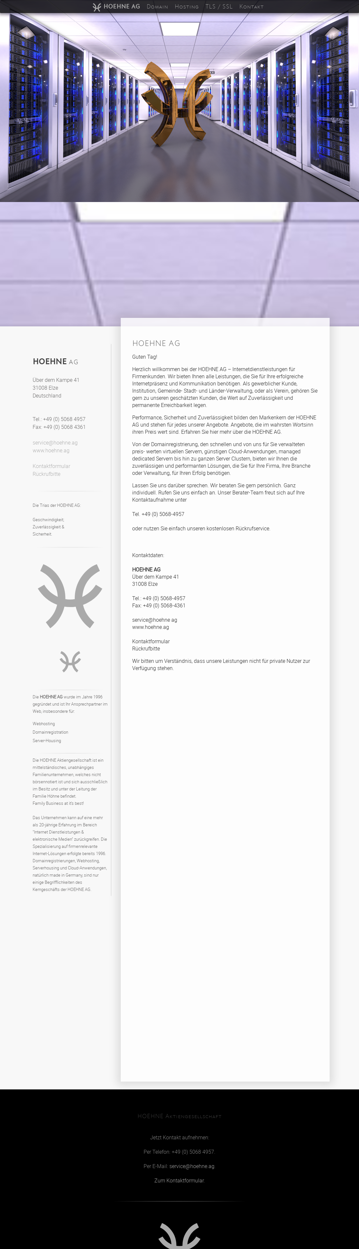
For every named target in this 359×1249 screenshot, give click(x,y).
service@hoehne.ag (55, 442)
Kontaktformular (51, 466)
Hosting (187, 6)
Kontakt (251, 6)
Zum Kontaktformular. (179, 1180)
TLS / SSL (219, 6)
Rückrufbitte (46, 473)
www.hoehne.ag (51, 450)
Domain (157, 6)
